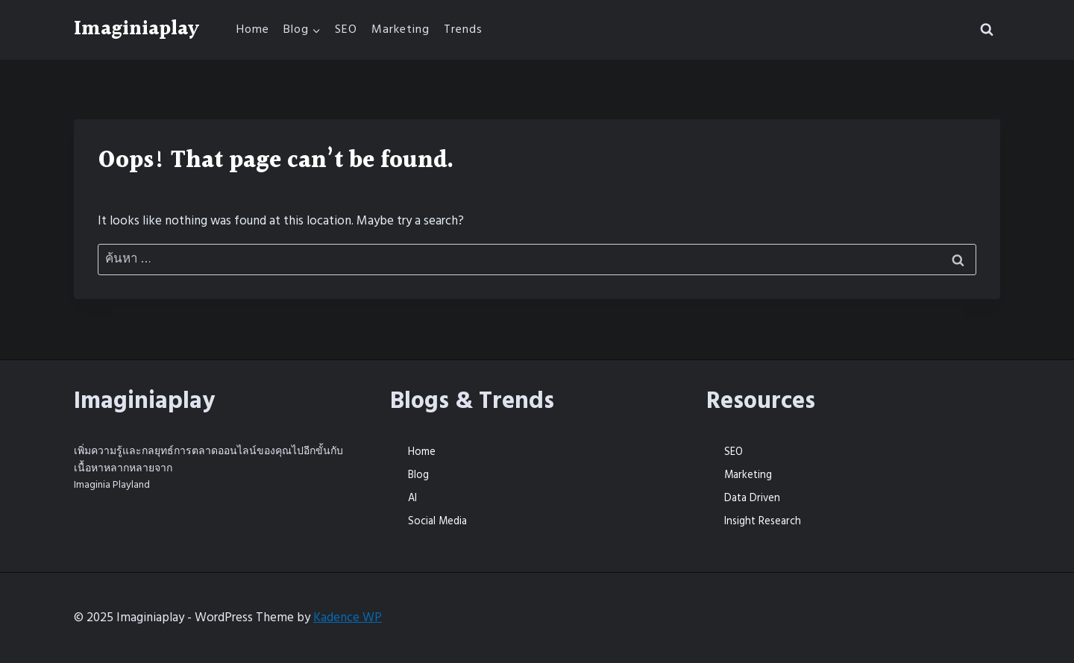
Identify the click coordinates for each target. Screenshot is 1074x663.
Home (252, 29)
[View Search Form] (986, 29)
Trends (463, 29)
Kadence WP (347, 617)
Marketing (400, 29)
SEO (346, 29)
